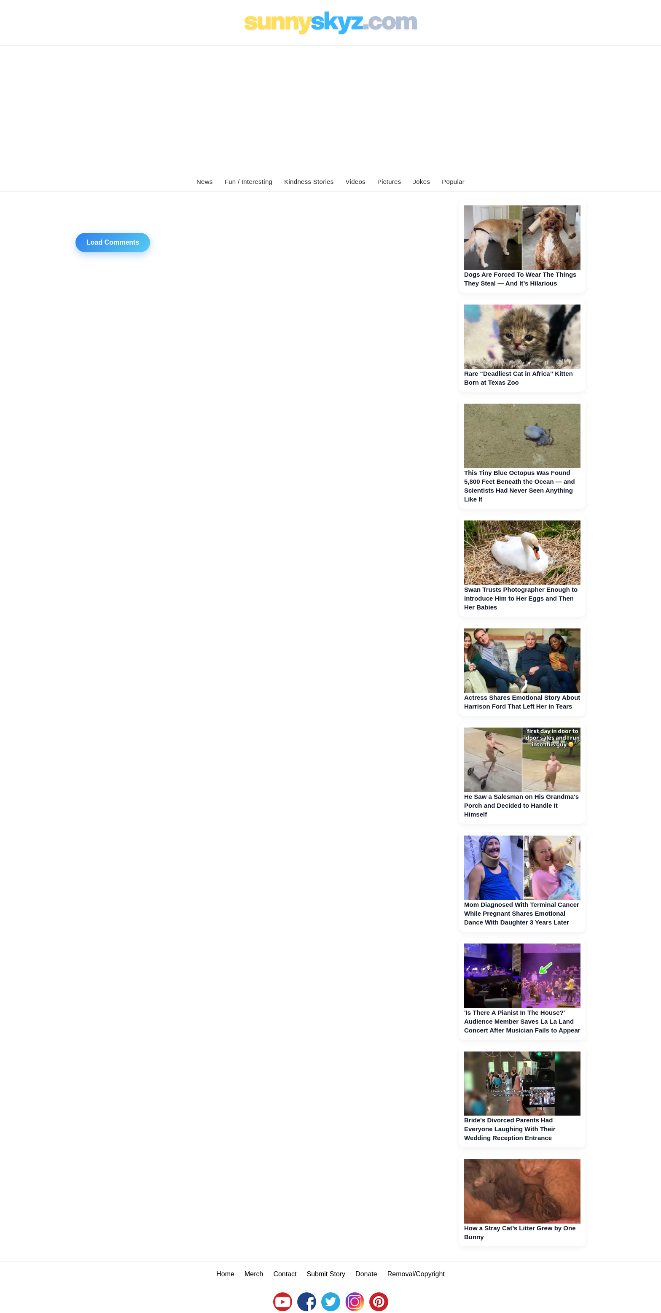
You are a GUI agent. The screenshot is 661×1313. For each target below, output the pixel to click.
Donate (366, 1274)
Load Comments (112, 242)
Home (225, 1274)
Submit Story (326, 1274)
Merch (254, 1274)
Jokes (421, 181)
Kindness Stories (308, 181)
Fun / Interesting (249, 181)
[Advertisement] (330, 109)
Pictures (389, 181)
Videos (355, 181)
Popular (453, 181)
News (204, 181)
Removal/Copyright (416, 1274)
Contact (284, 1274)
